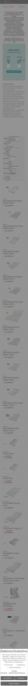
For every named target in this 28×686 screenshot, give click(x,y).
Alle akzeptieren (8, 678)
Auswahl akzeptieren (14, 683)
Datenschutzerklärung (17, 673)
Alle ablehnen (21, 678)
